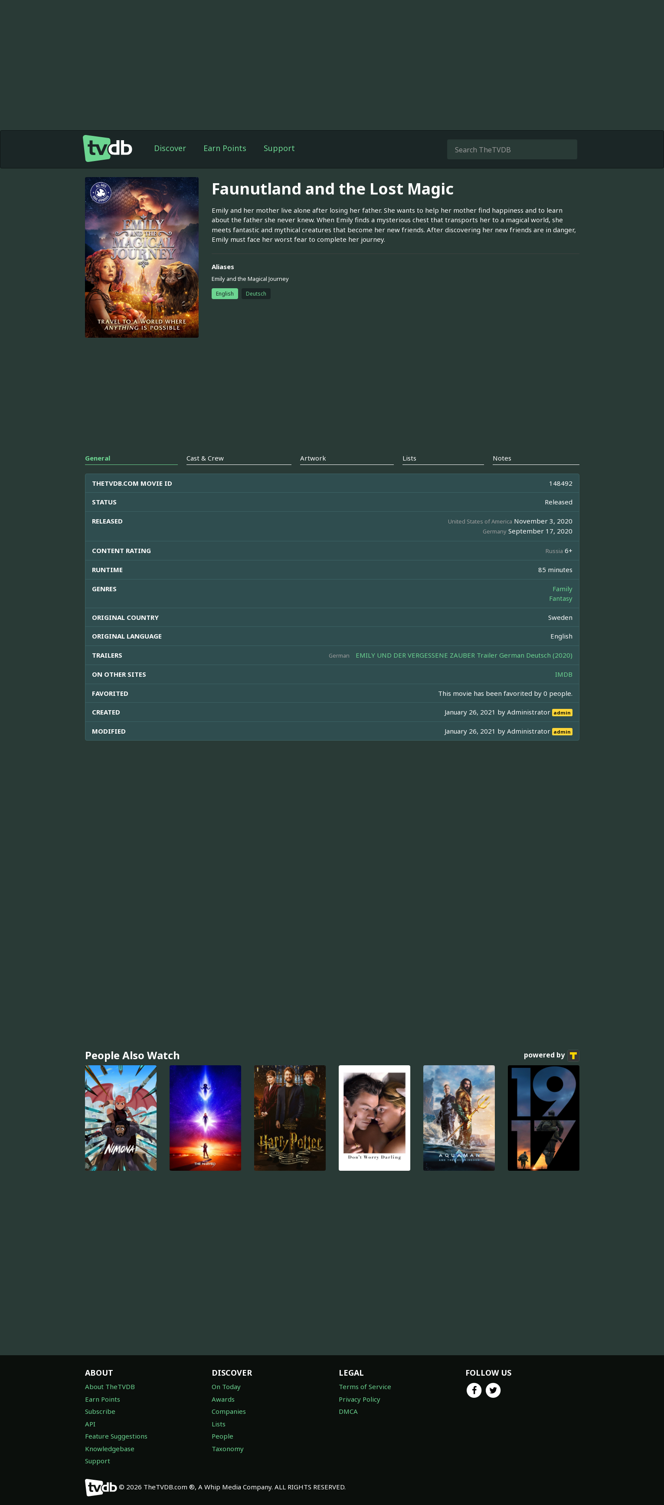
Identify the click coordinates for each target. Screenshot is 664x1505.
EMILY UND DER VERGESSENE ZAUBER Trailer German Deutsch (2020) (464, 655)
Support (279, 148)
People (222, 1436)
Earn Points (224, 148)
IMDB (563, 674)
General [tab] (97, 458)
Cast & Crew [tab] (205, 458)
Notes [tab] (502, 458)
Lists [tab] (409, 458)
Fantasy (560, 598)
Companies (229, 1411)
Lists (219, 1423)
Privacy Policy (359, 1399)
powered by (551, 1056)
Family (562, 588)
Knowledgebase (109, 1448)
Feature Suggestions (116, 1436)
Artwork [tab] (313, 458)
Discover (170, 148)
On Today (226, 1386)
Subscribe (100, 1411)
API (90, 1423)
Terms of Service (365, 1386)
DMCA (348, 1411)
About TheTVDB (110, 1386)
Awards (223, 1399)
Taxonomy (228, 1448)
